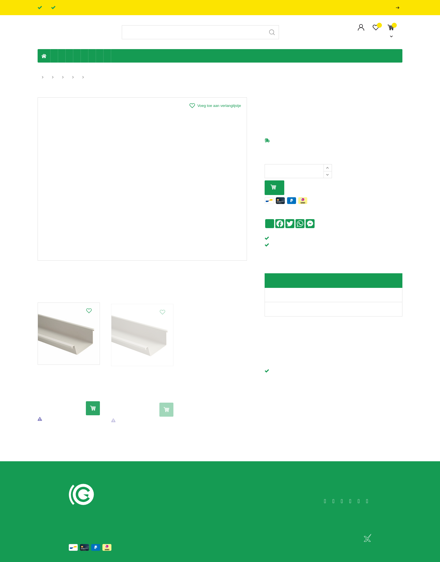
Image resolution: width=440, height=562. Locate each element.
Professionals (398, 8)
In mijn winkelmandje (273, 188)
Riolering (62, 56)
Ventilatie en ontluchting (84, 56)
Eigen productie (54, 56)
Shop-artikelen (100, 56)
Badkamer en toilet (114, 56)
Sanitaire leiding (77, 56)
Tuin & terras (69, 56)
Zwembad (107, 56)
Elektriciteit (92, 56)
